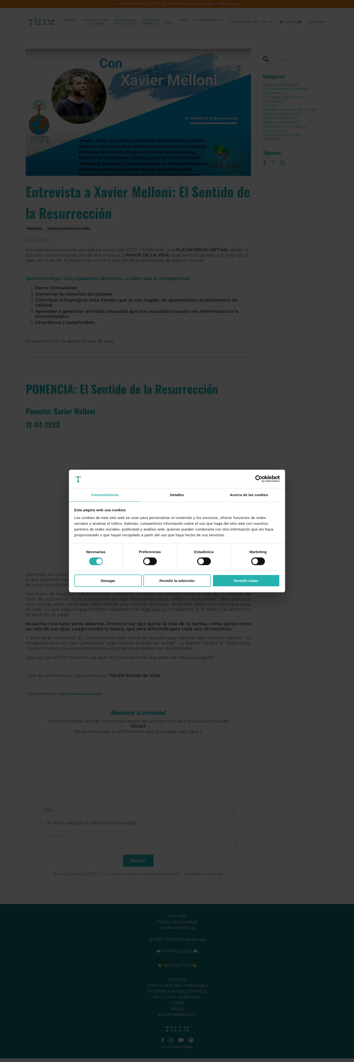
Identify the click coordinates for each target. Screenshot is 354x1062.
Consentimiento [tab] (105, 495)
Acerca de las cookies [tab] (249, 495)
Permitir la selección (177, 581)
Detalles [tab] (177, 495)
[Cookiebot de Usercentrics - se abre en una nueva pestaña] (259, 478)
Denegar (108, 581)
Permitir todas (246, 581)
